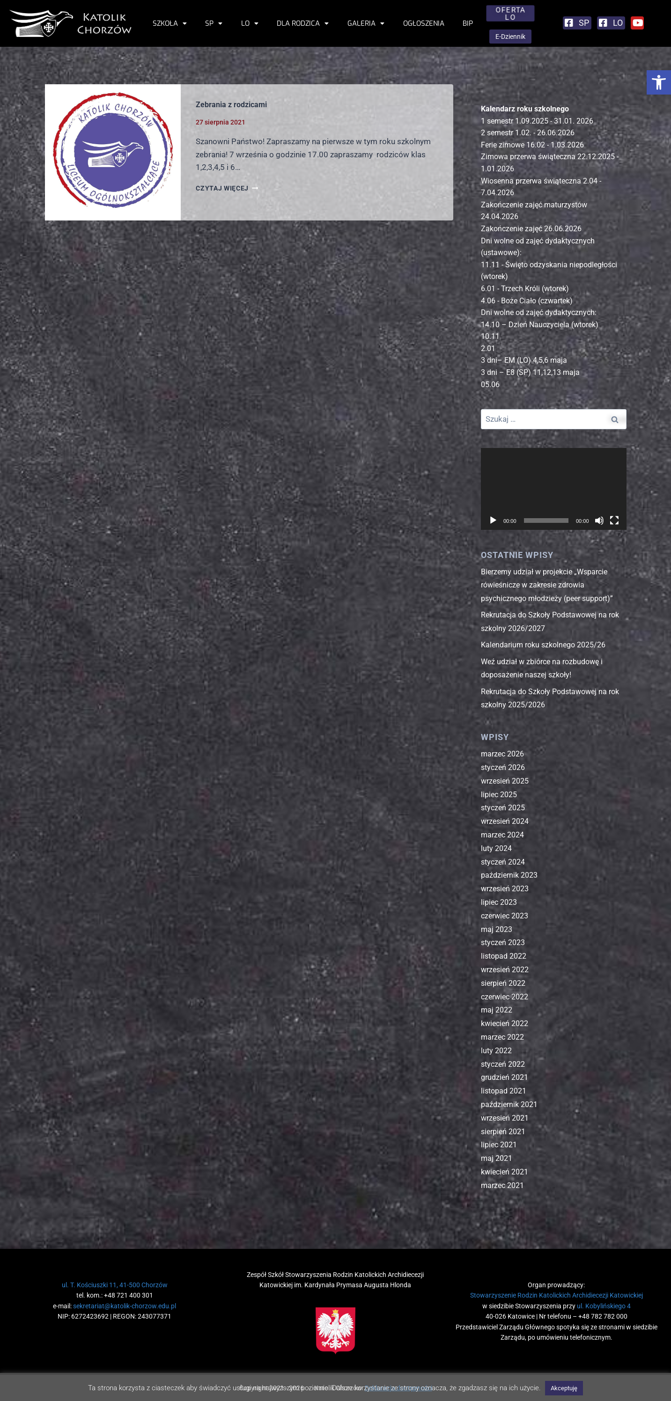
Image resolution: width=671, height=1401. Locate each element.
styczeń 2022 (503, 1064)
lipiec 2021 (499, 1144)
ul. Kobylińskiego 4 (604, 1306)
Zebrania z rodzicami (231, 104)
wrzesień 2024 (505, 821)
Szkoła (170, 23)
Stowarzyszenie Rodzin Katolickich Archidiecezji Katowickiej (556, 1295)
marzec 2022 (502, 1037)
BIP (468, 23)
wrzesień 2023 (505, 888)
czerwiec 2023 (504, 915)
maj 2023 (496, 929)
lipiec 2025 (499, 794)
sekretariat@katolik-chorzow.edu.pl (124, 1306)
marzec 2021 (502, 1185)
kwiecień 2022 (504, 1023)
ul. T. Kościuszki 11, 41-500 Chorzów (115, 1285)
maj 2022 (496, 1009)
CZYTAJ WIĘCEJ (227, 188)
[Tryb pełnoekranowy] (614, 520)
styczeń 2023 (503, 942)
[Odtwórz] (493, 520)
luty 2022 (496, 1050)
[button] (659, 82)
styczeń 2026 (503, 767)
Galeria (365, 23)
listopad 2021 (503, 1090)
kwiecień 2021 (504, 1171)
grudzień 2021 (504, 1077)
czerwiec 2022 (504, 996)
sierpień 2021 (503, 1131)
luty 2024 (496, 848)
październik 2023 (509, 875)
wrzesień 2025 (505, 781)
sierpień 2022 (503, 983)
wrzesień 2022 (505, 969)
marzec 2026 (502, 753)
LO (249, 23)
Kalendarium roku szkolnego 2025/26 (543, 644)
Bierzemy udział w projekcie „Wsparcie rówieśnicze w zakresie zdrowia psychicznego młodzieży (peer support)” (547, 585)
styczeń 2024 (503, 862)
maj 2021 (496, 1158)
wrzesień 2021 (505, 1118)
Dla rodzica (303, 23)
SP (213, 23)
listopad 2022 (503, 956)
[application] (554, 489)
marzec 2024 (502, 834)
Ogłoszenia (423, 23)
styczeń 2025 (503, 807)
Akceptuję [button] (564, 1388)
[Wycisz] (599, 520)
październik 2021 (509, 1104)
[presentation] (113, 152)
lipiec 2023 (499, 902)
